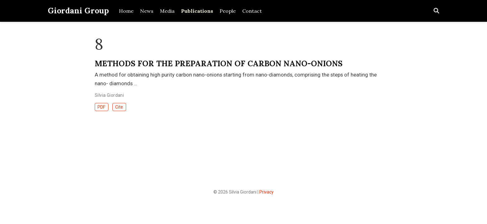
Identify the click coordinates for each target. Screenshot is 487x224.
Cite (119, 107)
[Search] (436, 11)
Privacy (266, 191)
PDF (101, 107)
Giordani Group (78, 11)
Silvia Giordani (109, 95)
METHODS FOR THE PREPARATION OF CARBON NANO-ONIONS (219, 63)
